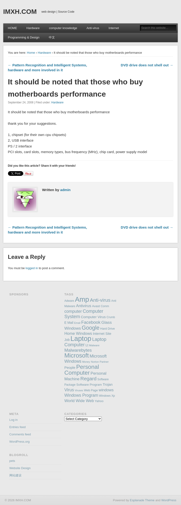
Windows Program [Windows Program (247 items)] (81, 395)
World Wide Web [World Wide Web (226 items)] (79, 401)
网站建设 (15, 475)
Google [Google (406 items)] (90, 328)
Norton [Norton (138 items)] (95, 361)
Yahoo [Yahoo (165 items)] (99, 401)
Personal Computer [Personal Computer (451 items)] (81, 370)
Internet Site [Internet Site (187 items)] (102, 333)
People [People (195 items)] (69, 367)
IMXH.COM (20, 11)
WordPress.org (19, 441)
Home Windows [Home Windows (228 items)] (78, 333)
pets (12, 461)
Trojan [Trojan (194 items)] (108, 384)
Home (31, 52)
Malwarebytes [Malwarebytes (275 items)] (78, 350)
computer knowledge (63, 28)
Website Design (20, 468)
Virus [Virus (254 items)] (69, 390)
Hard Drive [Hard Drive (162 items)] (107, 328)
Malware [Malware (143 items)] (94, 345)
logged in (32, 268)
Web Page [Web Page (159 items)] (91, 390)
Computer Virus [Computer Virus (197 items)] (93, 317)
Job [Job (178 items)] (67, 340)
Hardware (33, 28)
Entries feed (17, 427)
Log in (13, 420)
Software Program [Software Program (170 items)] (89, 384)
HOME (12, 28)
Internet (114, 28)
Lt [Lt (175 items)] (87, 345)
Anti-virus (93, 28)
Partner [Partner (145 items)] (104, 361)
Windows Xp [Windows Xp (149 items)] (107, 395)
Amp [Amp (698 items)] (82, 299)
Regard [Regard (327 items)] (88, 378)
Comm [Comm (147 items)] (105, 306)
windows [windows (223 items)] (106, 390)
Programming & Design (23, 37)
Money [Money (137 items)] (86, 361)
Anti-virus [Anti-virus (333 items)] (100, 300)
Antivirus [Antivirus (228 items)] (83, 306)
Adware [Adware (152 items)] (69, 300)
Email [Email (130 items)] (77, 322)
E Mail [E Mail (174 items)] (68, 322)
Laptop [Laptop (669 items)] (81, 338)
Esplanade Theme (142, 500)
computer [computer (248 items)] (73, 311)
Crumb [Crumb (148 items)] (111, 317)
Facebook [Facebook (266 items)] (91, 322)
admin (65, 190)
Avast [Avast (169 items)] (96, 306)
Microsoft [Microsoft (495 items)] (76, 355)
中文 (52, 37)
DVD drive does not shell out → (147, 65)
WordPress (168, 500)
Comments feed (20, 434)
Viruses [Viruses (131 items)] (79, 390)
